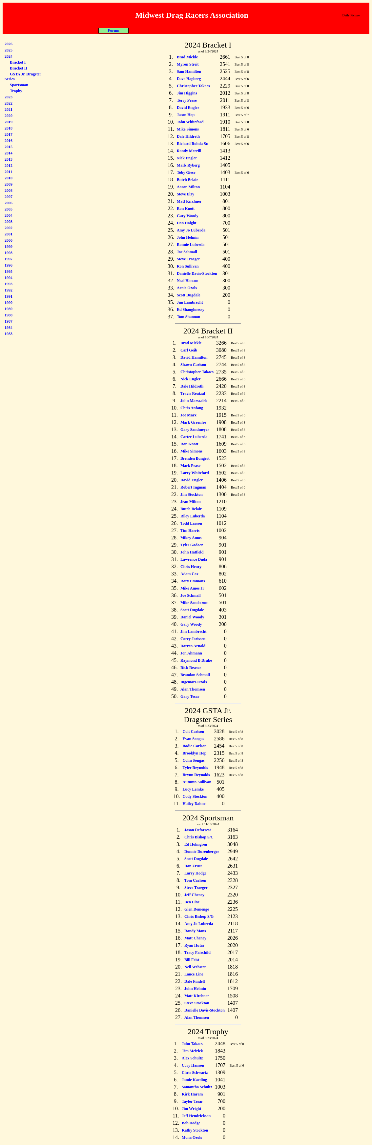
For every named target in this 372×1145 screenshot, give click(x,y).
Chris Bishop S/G (199, 916)
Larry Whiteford (194, 473)
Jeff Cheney (194, 895)
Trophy (16, 91)
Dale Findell (194, 981)
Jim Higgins (187, 93)
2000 (8, 240)
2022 (8, 103)
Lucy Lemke (193, 789)
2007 (8, 196)
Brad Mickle (187, 57)
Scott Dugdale (188, 295)
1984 (8, 327)
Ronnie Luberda (190, 244)
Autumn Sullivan (197, 782)
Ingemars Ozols (193, 682)
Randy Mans (195, 931)
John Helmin (187, 237)
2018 (8, 128)
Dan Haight (186, 223)
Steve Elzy (185, 194)
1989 (8, 309)
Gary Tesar (189, 696)
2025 (8, 50)
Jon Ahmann (191, 653)
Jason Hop (186, 114)
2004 (8, 215)
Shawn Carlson (193, 364)
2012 (8, 165)
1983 (8, 333)
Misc (201, 30)
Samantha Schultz (197, 1087)
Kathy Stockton (195, 1130)
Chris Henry (190, 566)
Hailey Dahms (194, 803)
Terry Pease (187, 100)
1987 (8, 321)
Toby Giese (186, 172)
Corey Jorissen (192, 638)
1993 (8, 284)
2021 (8, 109)
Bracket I (18, 62)
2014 (8, 153)
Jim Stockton (191, 494)
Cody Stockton (195, 796)
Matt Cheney (195, 938)
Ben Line (191, 902)
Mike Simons (188, 129)
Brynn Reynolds (196, 775)
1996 (8, 265)
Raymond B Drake (196, 660)
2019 (8, 122)
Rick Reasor (190, 667)
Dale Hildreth (188, 136)
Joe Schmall (187, 252)
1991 (8, 296)
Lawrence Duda (193, 559)
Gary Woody (187, 215)
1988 (8, 315)
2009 (8, 184)
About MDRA (112, 30)
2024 (8, 56)
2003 (8, 221)
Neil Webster (195, 967)
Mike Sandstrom (194, 602)
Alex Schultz (192, 1058)
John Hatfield (191, 552)
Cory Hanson (193, 1065)
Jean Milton (190, 501)
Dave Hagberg (189, 78)
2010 (8, 178)
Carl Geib (188, 350)
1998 (8, 253)
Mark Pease (190, 465)
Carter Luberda (193, 436)
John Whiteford (190, 122)
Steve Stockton (196, 1003)
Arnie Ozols (187, 288)
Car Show (230, 30)
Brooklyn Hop (195, 753)
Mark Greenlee (193, 422)
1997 (8, 259)
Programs (142, 30)
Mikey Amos (190, 537)
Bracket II (18, 68)
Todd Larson (191, 523)
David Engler (188, 107)
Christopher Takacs (193, 86)
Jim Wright (191, 1108)
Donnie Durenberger (201, 851)
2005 (8, 209)
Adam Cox (189, 574)
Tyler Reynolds (195, 767)
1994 (8, 277)
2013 (8, 159)
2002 (8, 228)
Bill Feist (191, 959)
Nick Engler (187, 158)
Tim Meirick (192, 1051)
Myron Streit (188, 64)
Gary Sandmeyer (194, 429)
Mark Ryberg (188, 165)
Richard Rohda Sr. (192, 143)
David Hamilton (193, 357)
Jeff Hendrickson (196, 1116)
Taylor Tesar (192, 1101)
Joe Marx (188, 415)
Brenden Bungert (195, 458)
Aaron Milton (188, 187)
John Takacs (192, 1043)
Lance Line (193, 974)
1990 (8, 302)
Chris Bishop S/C (199, 837)
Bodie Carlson (195, 746)
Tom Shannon (188, 316)
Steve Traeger (188, 259)
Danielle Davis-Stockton (197, 273)
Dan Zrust (193, 866)
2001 (8, 234)
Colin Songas (194, 760)
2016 (8, 140)
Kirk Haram (192, 1094)
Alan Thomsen (192, 689)
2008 (8, 190)
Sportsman (19, 85)
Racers (171, 30)
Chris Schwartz (195, 1072)
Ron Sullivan (187, 266)
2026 (8, 44)
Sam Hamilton (189, 71)
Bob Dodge (191, 1123)
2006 (8, 203)
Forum (260, 30)
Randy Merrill (189, 151)
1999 (8, 246)
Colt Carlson (193, 731)
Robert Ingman (193, 487)
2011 (8, 172)
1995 (8, 271)
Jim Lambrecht (190, 302)
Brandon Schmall (195, 675)
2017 (8, 134)
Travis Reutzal (192, 393)
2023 (8, 97)
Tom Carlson (195, 880)
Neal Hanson (187, 280)
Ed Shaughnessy (190, 309)
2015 (8, 147)
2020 (8, 115)
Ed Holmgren (195, 844)
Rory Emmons (192, 581)
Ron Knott (186, 208)
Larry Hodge (195, 873)
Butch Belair (187, 179)
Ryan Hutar (194, 945)
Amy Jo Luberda (191, 230)
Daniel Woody (192, 617)
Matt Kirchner (189, 201)
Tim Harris (189, 530)
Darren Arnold (192, 646)
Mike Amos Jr (192, 588)
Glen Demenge (196, 909)
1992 (8, 290)
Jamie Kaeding (194, 1079)
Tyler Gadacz (191, 545)
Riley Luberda (192, 516)
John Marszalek (193, 400)
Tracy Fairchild (197, 952)
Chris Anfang (191, 408)
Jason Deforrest (197, 830)
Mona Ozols (192, 1137)
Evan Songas (193, 738)
